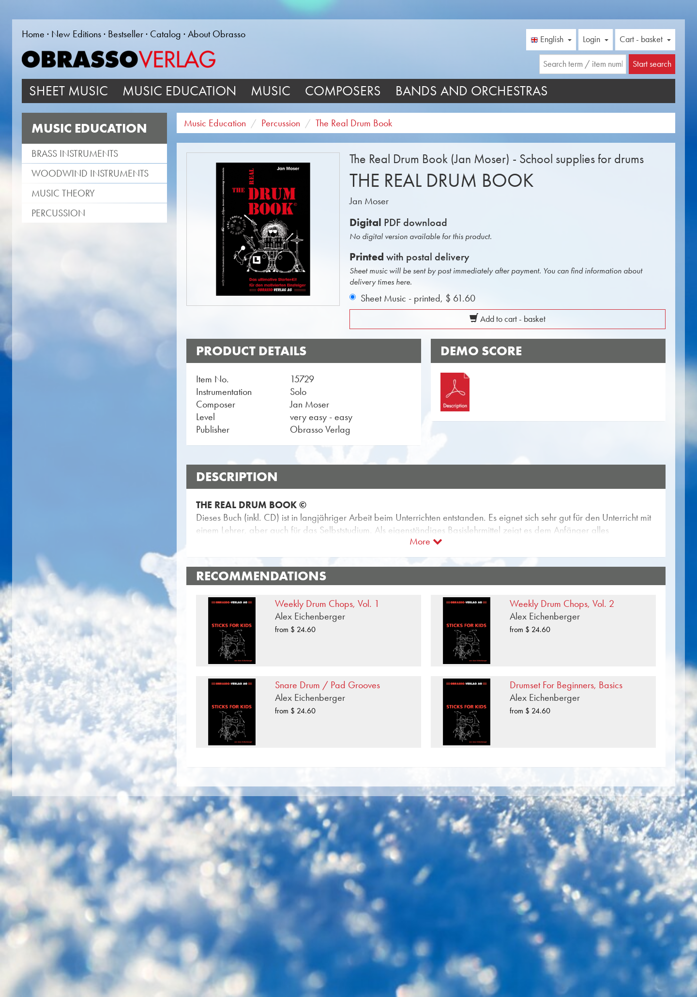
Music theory (63, 193)
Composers (343, 91)
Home (33, 34)
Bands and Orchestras (471, 91)
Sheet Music (68, 91)
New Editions (76, 34)
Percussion (58, 213)
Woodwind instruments (90, 173)
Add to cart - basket (507, 319)
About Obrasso (216, 34)
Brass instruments (74, 153)
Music (270, 91)
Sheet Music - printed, (418, 298)
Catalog (165, 34)
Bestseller (125, 34)
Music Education (179, 91)
